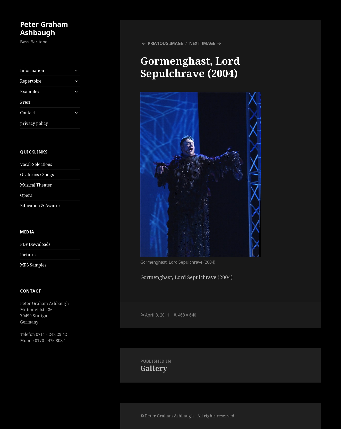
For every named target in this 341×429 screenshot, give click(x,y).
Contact (27, 113)
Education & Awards (40, 205)
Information (32, 70)
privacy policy (34, 123)
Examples (29, 91)
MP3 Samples (33, 265)
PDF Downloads (35, 244)
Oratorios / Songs (37, 174)
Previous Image (165, 43)
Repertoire (30, 81)
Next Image (202, 43)
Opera (26, 195)
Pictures (28, 254)
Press (25, 102)
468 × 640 (187, 315)
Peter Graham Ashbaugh (44, 28)
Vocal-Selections (36, 164)
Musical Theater (36, 185)
